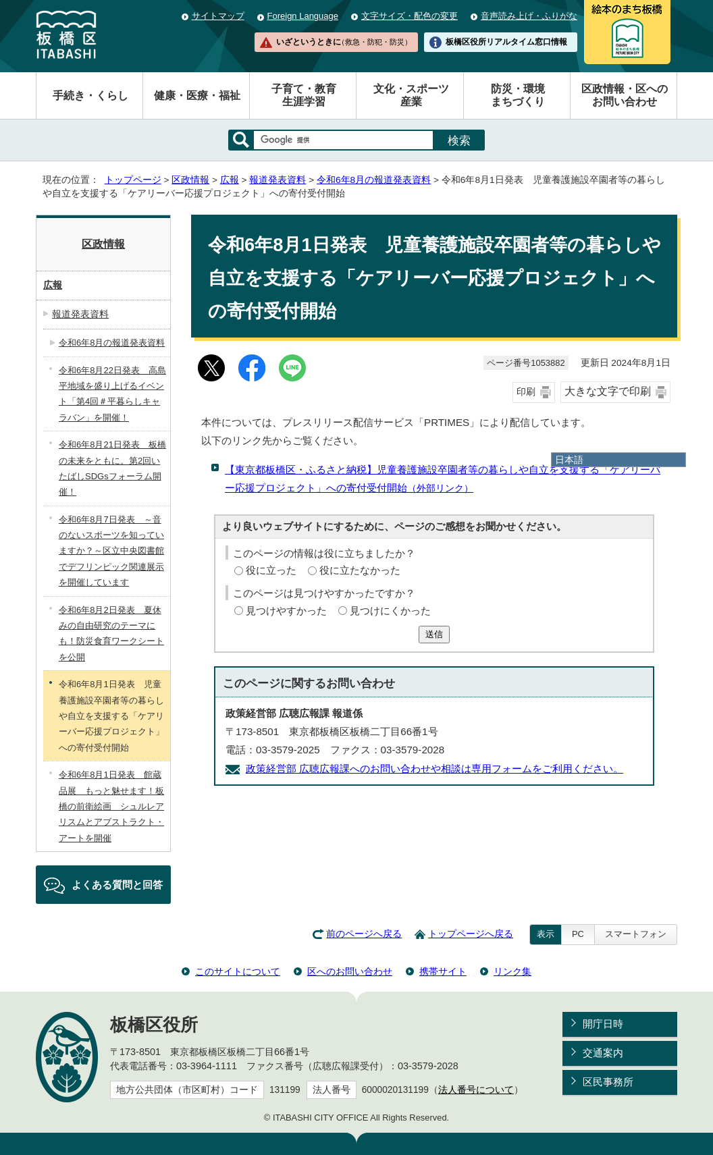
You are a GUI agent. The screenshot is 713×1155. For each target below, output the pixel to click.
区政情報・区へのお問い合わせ (624, 95)
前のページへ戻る (364, 934)
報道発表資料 (277, 180)
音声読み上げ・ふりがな (529, 16)
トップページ (133, 180)
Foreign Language (302, 16)
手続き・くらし (90, 95)
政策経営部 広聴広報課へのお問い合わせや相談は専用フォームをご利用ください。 (434, 768)
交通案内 (603, 1052)
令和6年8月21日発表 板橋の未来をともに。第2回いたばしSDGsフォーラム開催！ (112, 468)
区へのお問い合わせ (349, 971)
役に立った (271, 570)
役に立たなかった (359, 570)
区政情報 (190, 180)
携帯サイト (443, 971)
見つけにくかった (390, 610)
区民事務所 (608, 1081)
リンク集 (512, 971)
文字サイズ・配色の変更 (409, 16)
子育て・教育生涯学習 (303, 95)
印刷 (526, 392)
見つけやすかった (286, 610)
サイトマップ (218, 16)
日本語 (569, 459)
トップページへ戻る (470, 934)
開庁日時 (603, 1023)
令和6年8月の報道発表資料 (374, 180)
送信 (434, 634)
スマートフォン (635, 934)
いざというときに (343, 42)
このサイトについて (237, 971)
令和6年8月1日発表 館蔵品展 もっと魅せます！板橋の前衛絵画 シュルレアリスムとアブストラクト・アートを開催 (111, 806)
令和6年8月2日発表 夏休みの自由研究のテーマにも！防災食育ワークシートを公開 (111, 633)
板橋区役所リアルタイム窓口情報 (506, 42)
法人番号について (476, 1090)
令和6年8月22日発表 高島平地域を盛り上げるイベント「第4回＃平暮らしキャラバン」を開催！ (112, 394)
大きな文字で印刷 (607, 391)
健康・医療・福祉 (197, 95)
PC (578, 934)
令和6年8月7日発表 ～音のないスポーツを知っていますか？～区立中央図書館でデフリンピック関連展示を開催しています (111, 551)
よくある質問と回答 (117, 884)
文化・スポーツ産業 (411, 95)
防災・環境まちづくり (518, 95)
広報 (229, 180)
